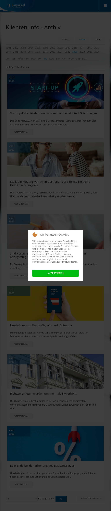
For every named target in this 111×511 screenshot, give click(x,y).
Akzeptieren (55, 273)
